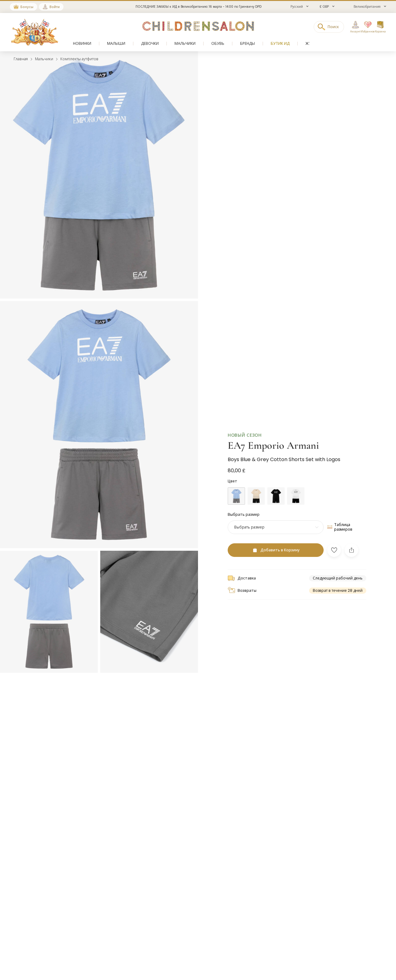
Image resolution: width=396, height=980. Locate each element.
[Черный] (276, 486)
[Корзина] (380, 27)
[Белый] (295, 486)
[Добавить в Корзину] (276, 540)
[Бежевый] (256, 486)
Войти (55, 6)
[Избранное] (366, 27)
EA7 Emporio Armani (273, 435)
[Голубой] (236, 486)
